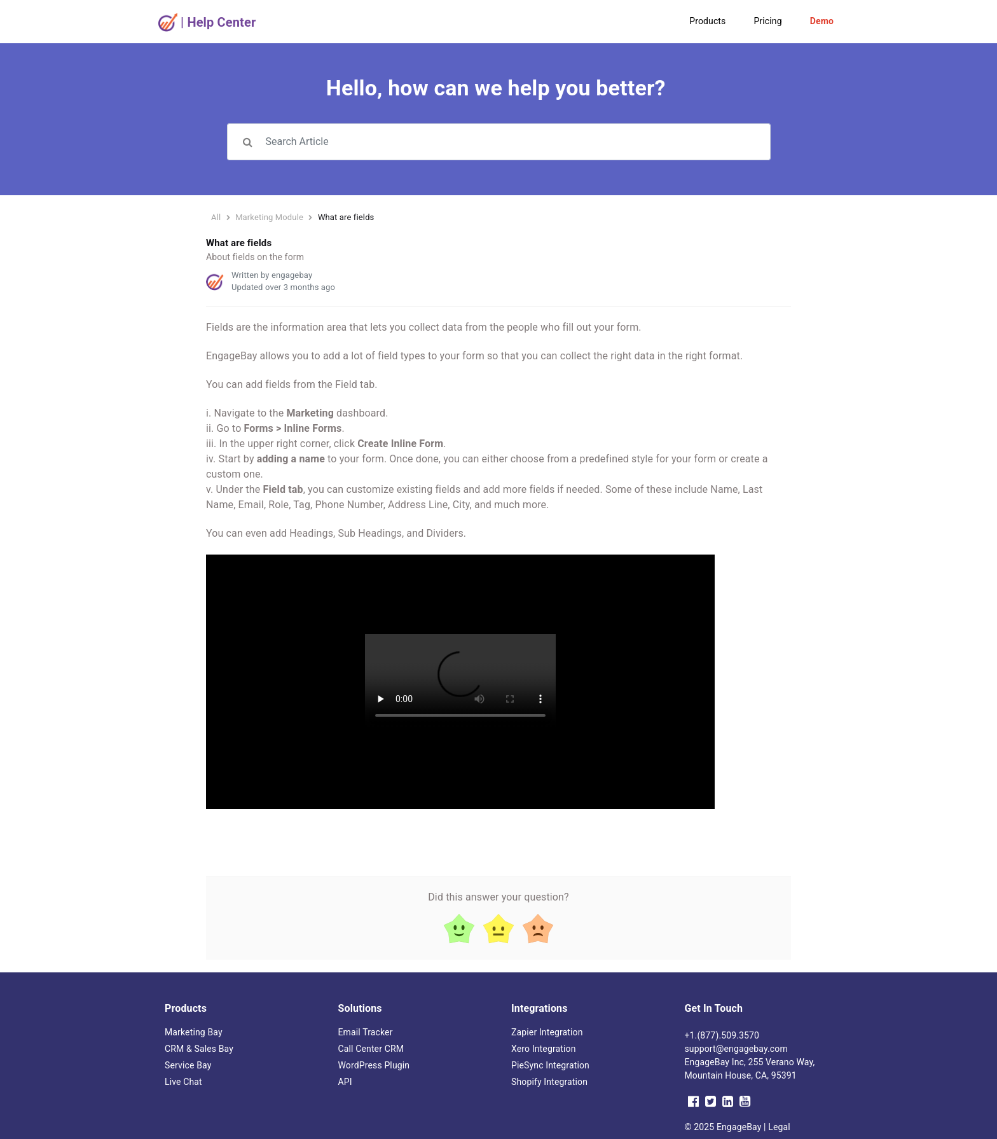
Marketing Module (269, 217)
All (216, 217)
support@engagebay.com (736, 1049)
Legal (779, 1127)
